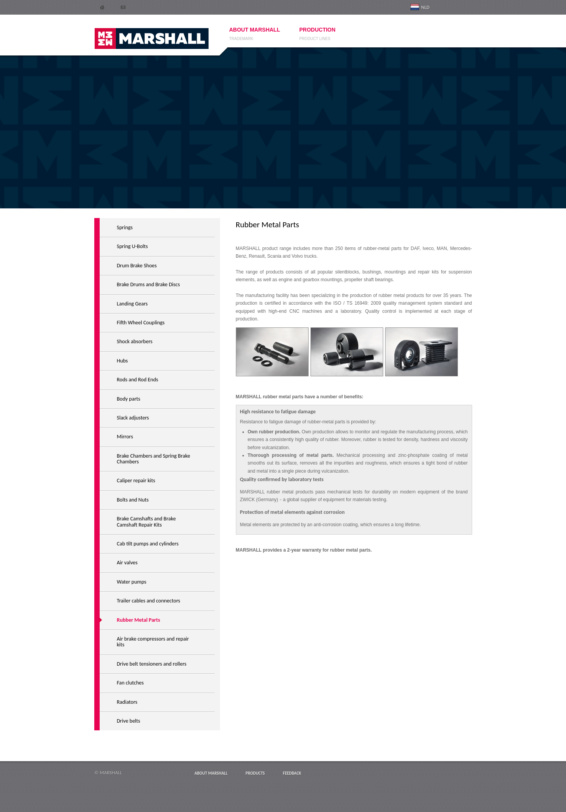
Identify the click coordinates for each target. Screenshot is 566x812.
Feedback (292, 773)
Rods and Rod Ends (138, 379)
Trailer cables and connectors (148, 600)
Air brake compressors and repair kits (153, 642)
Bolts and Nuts (133, 500)
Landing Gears (132, 303)
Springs (125, 227)
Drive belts (128, 721)
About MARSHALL (211, 773)
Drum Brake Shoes (137, 265)
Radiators (127, 702)
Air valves (127, 562)
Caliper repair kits (136, 480)
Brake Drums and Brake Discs (148, 284)
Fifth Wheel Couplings (141, 322)
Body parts (128, 399)
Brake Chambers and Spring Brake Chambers (153, 459)
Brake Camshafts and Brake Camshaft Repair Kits (146, 521)
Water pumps (132, 582)
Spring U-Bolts (132, 246)
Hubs (122, 360)
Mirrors (125, 436)
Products (255, 773)
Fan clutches (130, 682)
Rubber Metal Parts (138, 620)
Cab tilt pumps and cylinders (148, 543)
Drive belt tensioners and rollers (152, 664)
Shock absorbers (135, 341)
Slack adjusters (133, 417)
